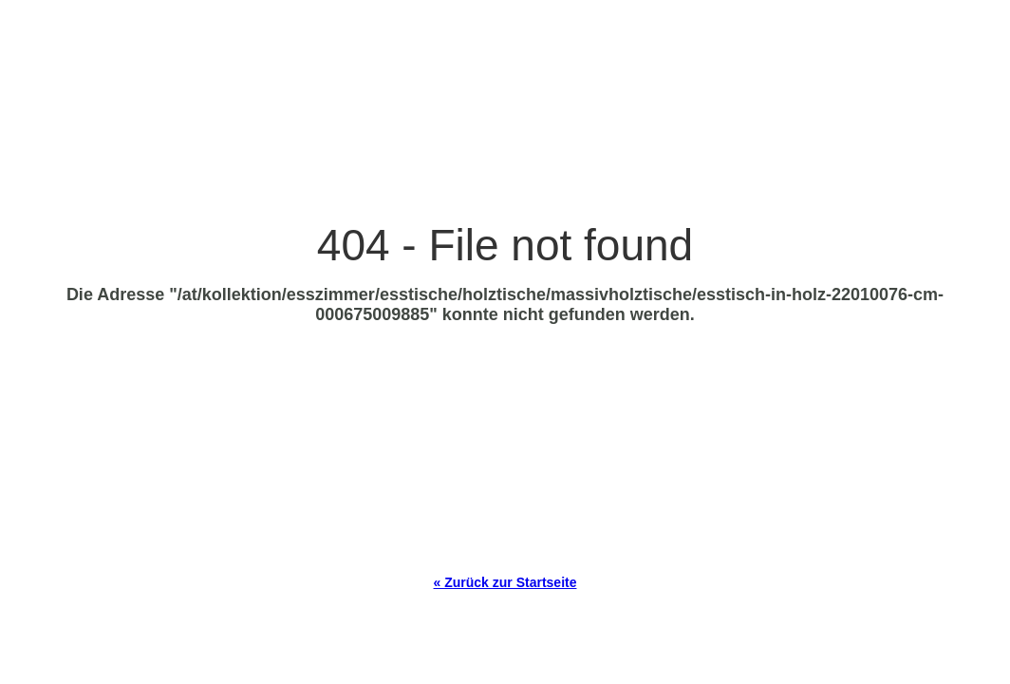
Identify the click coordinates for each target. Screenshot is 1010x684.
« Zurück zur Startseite (505, 582)
